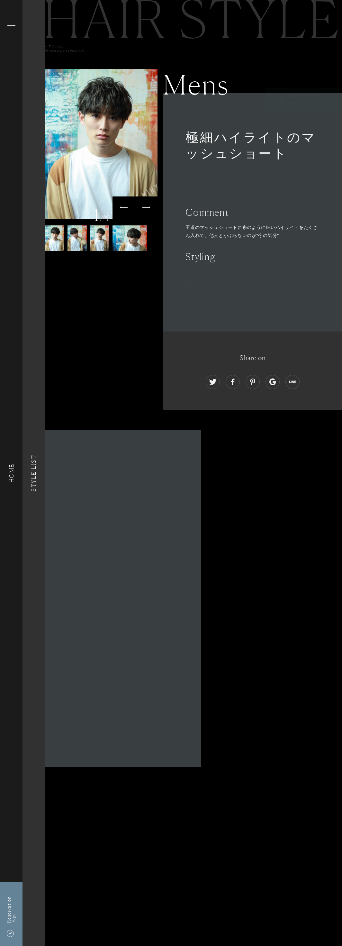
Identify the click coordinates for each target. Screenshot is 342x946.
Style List (33, 472)
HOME (11, 472)
